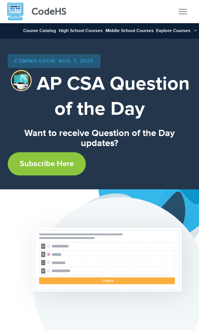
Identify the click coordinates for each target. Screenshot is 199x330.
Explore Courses (173, 31)
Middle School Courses (129, 31)
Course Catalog (39, 31)
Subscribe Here (47, 163)
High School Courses (81, 31)
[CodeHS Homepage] (40, 11)
